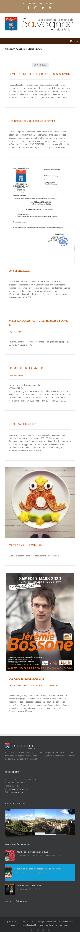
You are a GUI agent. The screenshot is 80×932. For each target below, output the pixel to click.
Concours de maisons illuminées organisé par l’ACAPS (38, 868)
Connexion (64, 925)
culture (35, 685)
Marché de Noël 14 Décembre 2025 (32, 852)
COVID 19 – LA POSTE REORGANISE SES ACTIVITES (40, 74)
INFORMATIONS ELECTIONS (26, 424)
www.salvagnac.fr (17, 792)
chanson (28, 685)
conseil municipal (19, 270)
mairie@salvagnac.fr (48, 3)
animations (18, 685)
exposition (43, 685)
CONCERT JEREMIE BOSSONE (26, 678)
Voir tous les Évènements (16, 901)
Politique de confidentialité (46, 925)
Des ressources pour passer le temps (32, 121)
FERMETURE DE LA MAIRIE (26, 368)
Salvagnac (18, 331)
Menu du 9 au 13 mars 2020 (26, 545)
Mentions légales (26, 925)
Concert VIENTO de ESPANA (29, 885)
